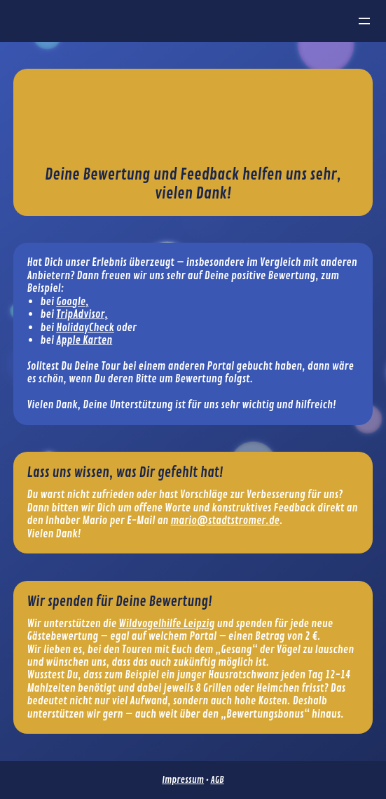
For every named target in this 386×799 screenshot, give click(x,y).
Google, (72, 302)
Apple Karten (84, 340)
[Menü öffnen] (364, 21)
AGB (216, 780)
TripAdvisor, (82, 314)
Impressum (183, 780)
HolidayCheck (85, 328)
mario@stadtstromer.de (225, 520)
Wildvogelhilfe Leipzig (166, 624)
